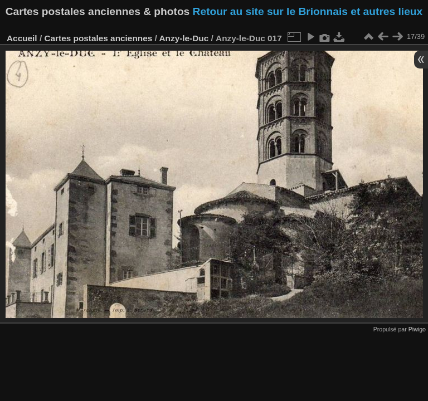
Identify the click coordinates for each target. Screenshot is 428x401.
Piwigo (417, 329)
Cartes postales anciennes (98, 38)
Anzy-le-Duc (183, 38)
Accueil (22, 38)
